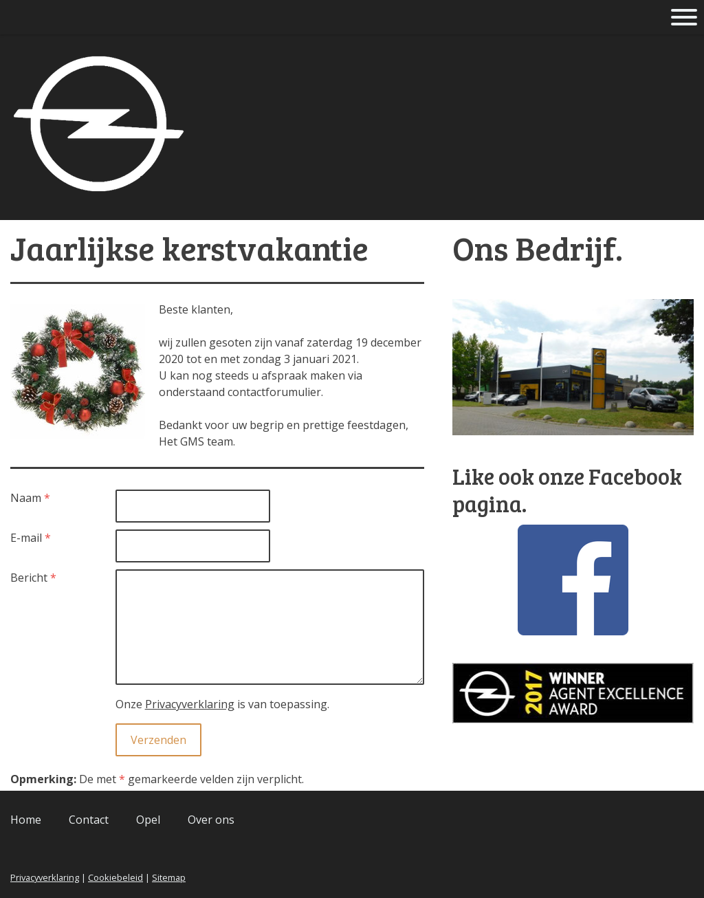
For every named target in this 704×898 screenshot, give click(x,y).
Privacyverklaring (189, 704)
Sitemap (169, 877)
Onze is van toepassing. (222, 704)
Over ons (211, 819)
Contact (89, 819)
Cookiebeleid (115, 877)
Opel (148, 819)
